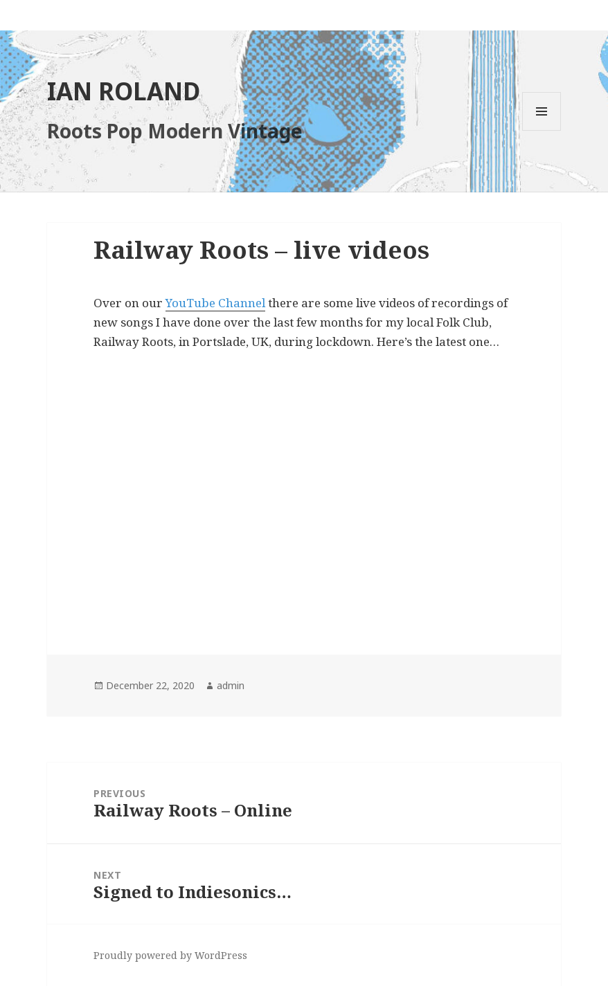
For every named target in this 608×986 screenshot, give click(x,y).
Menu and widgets (542, 130)
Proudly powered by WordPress (170, 955)
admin (230, 685)
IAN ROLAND (123, 91)
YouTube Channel (215, 303)
